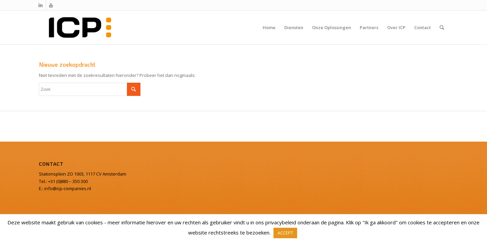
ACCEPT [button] (285, 233)
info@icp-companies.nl (67, 188)
